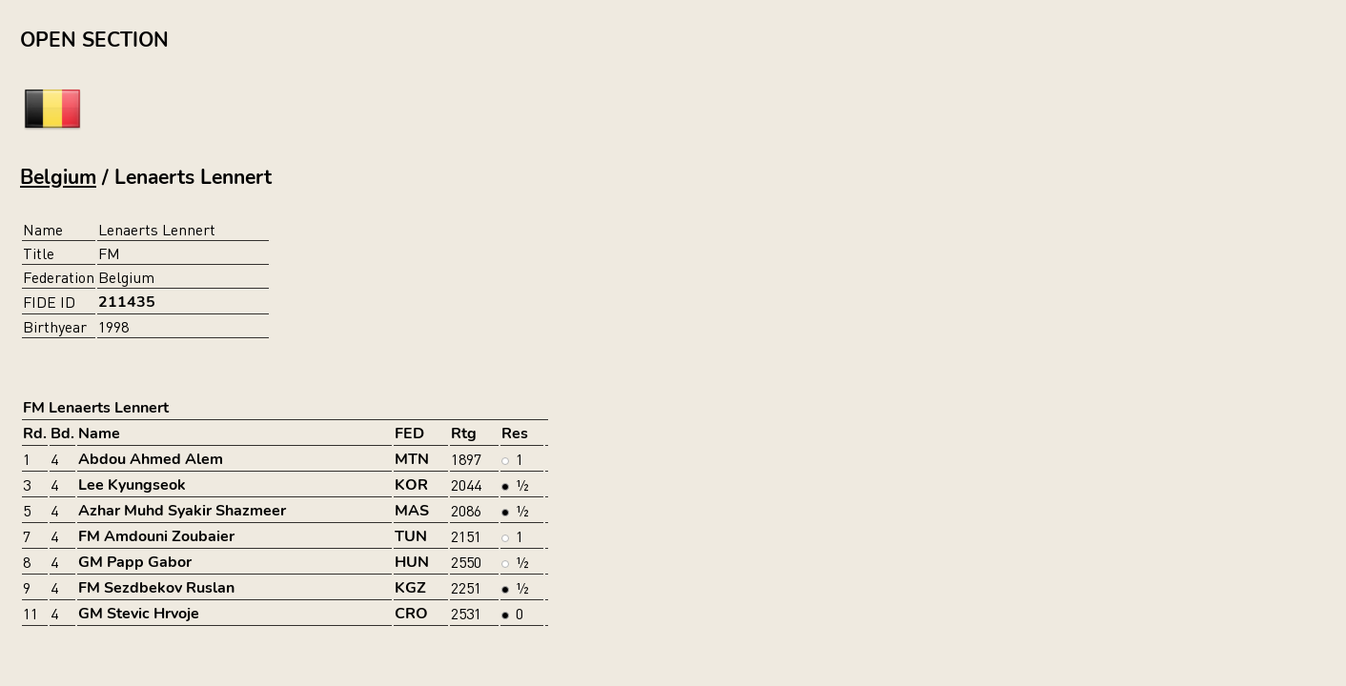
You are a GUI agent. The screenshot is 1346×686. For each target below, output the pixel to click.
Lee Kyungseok (132, 484)
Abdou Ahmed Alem (150, 459)
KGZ (410, 587)
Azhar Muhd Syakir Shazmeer (182, 510)
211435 (126, 302)
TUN (411, 536)
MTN (412, 459)
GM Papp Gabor (135, 562)
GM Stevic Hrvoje (138, 613)
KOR (411, 484)
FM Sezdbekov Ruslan (156, 587)
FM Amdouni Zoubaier (156, 536)
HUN (412, 562)
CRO (411, 613)
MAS (412, 510)
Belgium (58, 177)
